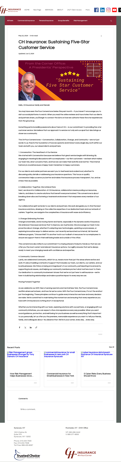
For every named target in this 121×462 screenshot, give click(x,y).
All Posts (10, 20)
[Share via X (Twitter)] (25, 327)
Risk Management (80, 20)
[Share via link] (36, 327)
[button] (111, 21)
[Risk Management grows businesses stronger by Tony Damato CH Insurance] (23, 360)
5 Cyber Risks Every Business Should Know (97, 375)
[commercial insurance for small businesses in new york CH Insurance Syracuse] (60, 360)
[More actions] (101, 35)
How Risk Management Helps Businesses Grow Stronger (21, 375)
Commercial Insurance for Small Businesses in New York (60, 375)
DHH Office (83, 428)
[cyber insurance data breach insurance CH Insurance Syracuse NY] (97, 360)
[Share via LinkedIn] (31, 327)
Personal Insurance (46, 20)
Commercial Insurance (26, 20)
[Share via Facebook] (19, 327)
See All (111, 347)
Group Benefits (63, 20)
